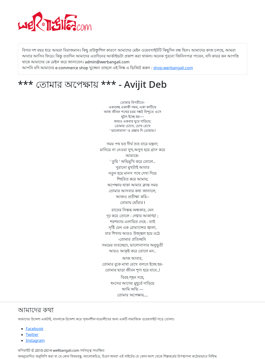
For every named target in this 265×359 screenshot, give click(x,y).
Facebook (34, 328)
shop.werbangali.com (173, 67)
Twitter (32, 334)
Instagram (35, 340)
